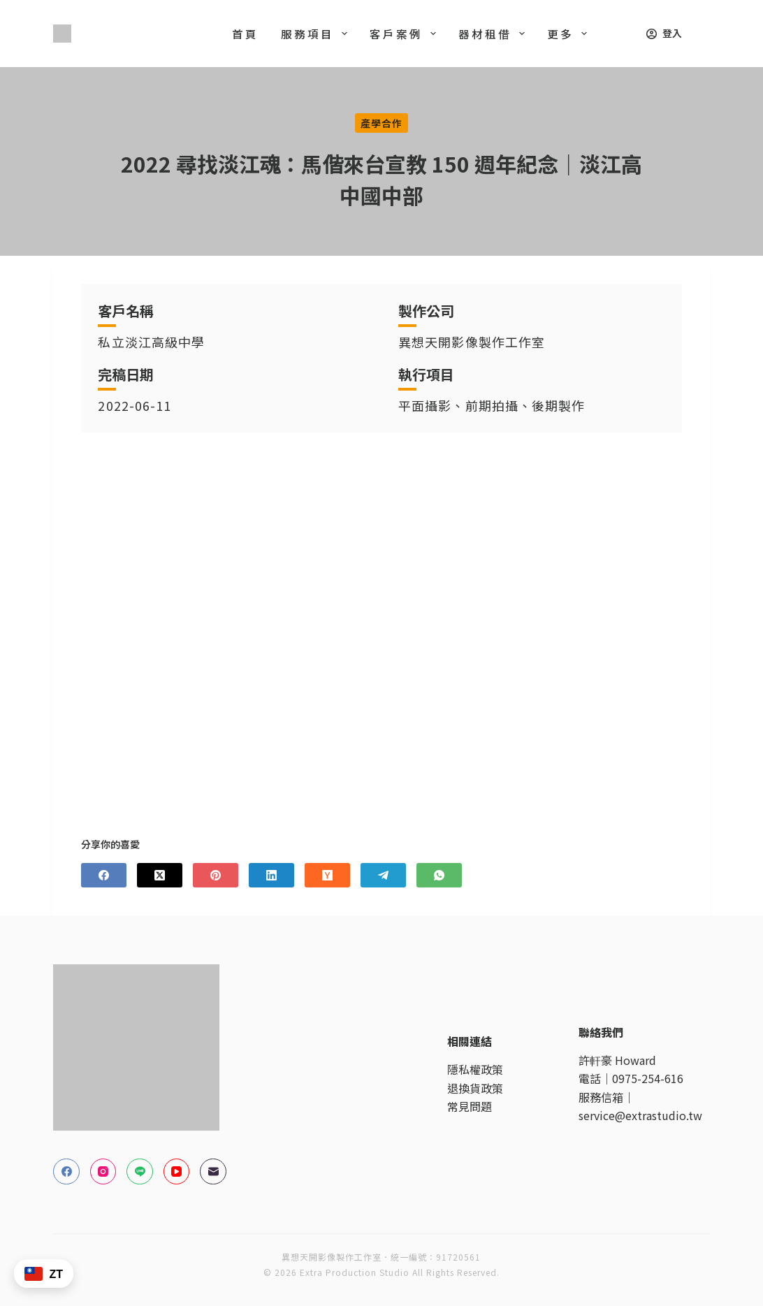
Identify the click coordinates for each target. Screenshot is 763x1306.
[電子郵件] (213, 1172)
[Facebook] (103, 875)
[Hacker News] (327, 875)
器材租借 (494, 33)
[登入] (664, 33)
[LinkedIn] (271, 875)
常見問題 (469, 1106)
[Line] (139, 1172)
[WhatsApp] (439, 875)
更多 (570, 33)
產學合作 (381, 123)
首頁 (245, 33)
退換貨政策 (475, 1088)
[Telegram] (383, 875)
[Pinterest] (215, 875)
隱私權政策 (475, 1069)
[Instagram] (103, 1172)
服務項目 (317, 33)
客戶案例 (406, 33)
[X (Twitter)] (159, 875)
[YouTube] (177, 1172)
